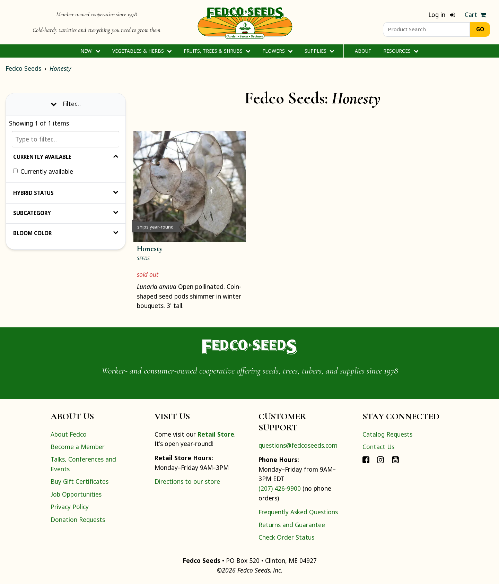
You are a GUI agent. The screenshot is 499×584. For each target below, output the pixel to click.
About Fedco (69, 434)
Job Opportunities (76, 494)
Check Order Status (286, 537)
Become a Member (78, 447)
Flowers (277, 51)
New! (90, 51)
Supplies (319, 51)
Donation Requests (78, 519)
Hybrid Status (65, 192)
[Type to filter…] (65, 139)
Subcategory (65, 212)
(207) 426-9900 (280, 488)
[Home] (245, 22)
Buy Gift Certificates (79, 481)
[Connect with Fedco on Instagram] (380, 459)
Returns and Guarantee (292, 525)
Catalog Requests (387, 434)
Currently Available (65, 156)
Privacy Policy (70, 507)
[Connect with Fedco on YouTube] (395, 459)
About (363, 51)
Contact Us (378, 447)
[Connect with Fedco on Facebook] (365, 459)
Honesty (60, 68)
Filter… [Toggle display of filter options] (66, 104)
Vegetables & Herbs (142, 51)
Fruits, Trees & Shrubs (217, 51)
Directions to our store (187, 481)
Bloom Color (65, 233)
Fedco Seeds (23, 68)
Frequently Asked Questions (298, 512)
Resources (400, 51)
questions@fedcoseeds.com (298, 445)
